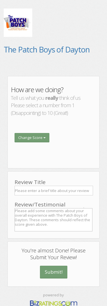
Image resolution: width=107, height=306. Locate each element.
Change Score (32, 137)
